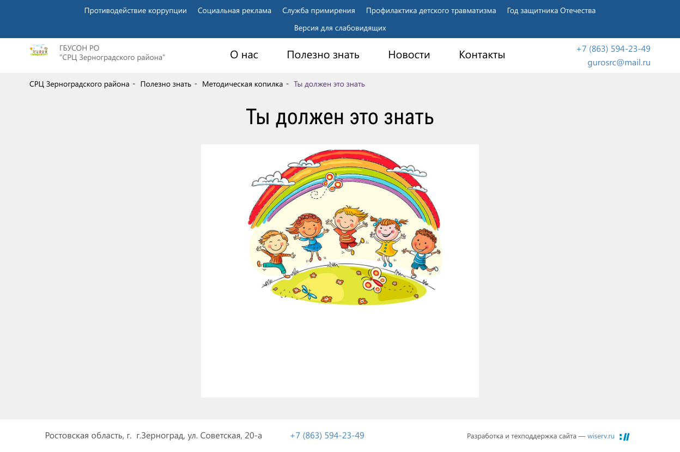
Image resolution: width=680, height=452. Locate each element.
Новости (409, 54)
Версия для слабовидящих (340, 27)
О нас (244, 54)
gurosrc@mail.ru (619, 62)
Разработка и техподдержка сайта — (541, 436)
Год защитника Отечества (551, 10)
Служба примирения (318, 10)
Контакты (482, 54)
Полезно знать (323, 54)
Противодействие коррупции (135, 10)
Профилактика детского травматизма (431, 10)
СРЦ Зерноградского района (79, 84)
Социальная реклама (234, 10)
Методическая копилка (242, 84)
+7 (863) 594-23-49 (613, 49)
